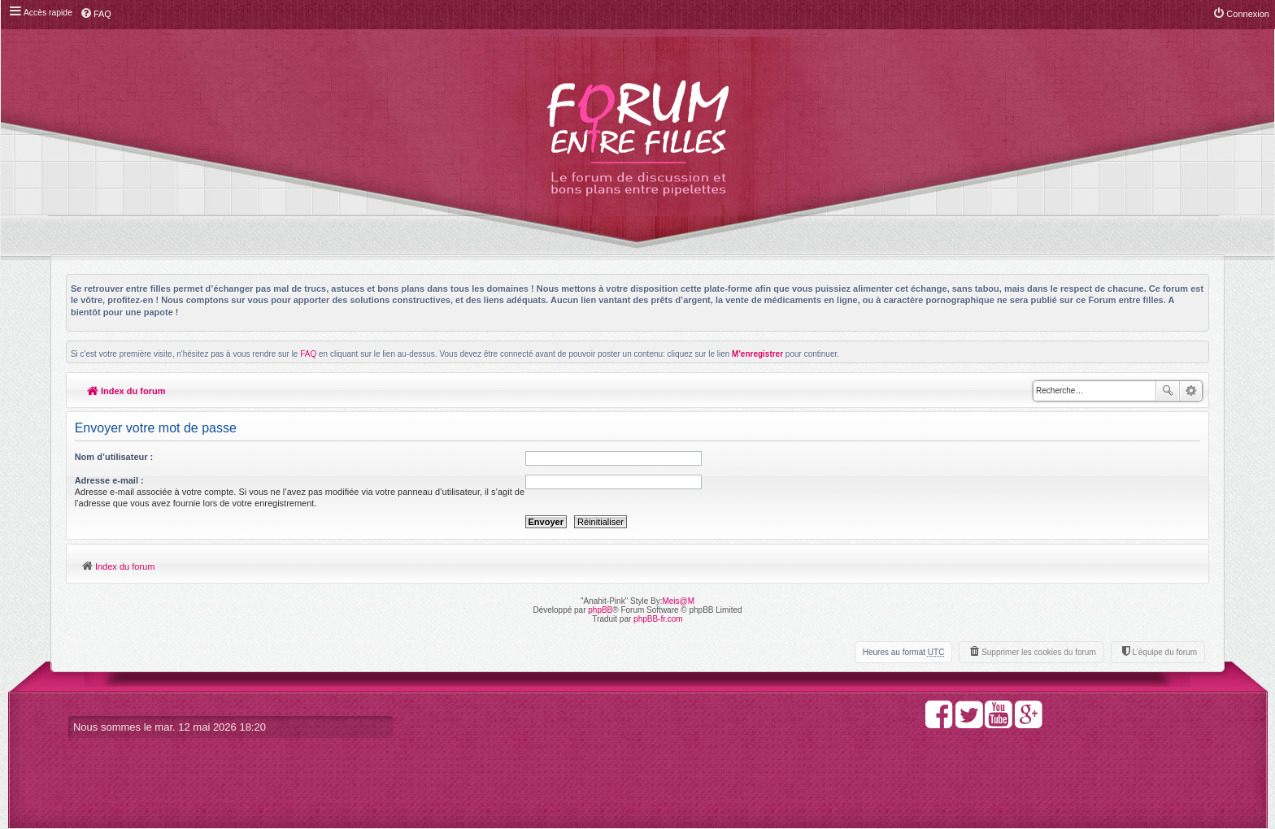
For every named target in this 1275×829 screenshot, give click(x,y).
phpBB (600, 609)
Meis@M (678, 601)
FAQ (308, 353)
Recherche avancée (1191, 391)
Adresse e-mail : (109, 480)
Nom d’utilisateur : (114, 457)
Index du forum (126, 391)
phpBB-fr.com (658, 618)
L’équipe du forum (1164, 652)
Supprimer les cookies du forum (1038, 652)
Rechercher (1167, 391)
